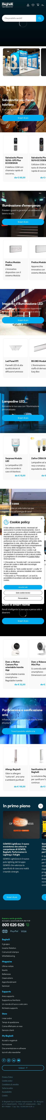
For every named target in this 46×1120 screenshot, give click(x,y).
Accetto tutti (23, 587)
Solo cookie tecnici (23, 593)
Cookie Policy (33, 556)
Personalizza (23, 598)
